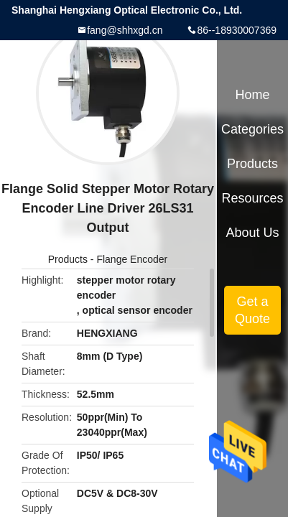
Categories (252, 129)
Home (253, 95)
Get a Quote (252, 310)
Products (68, 259)
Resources (253, 198)
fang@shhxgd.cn (124, 30)
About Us (252, 232)
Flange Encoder (131, 259)
